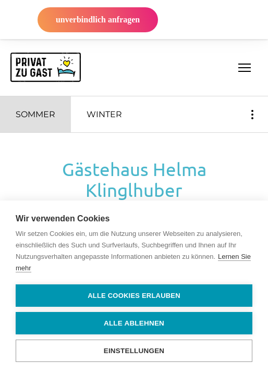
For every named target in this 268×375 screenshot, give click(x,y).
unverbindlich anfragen (98, 19)
